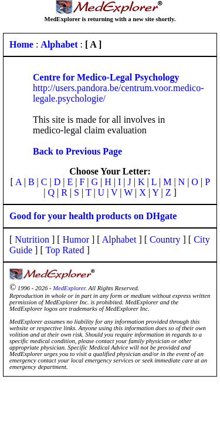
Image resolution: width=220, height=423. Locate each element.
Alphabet (119, 239)
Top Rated (64, 250)
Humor (76, 239)
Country (165, 239)
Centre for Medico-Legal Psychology (106, 77)
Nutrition (32, 239)
